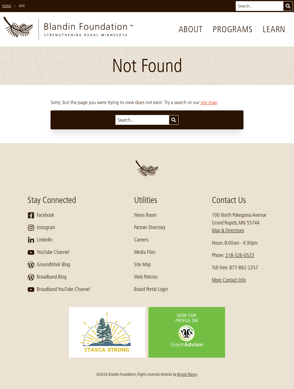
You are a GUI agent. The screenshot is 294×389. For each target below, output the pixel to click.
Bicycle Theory (187, 374)
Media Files (144, 252)
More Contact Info (229, 280)
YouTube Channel (48, 252)
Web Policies (146, 277)
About (191, 29)
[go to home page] (68, 29)
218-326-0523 (239, 255)
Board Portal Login (151, 289)
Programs (232, 29)
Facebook (41, 215)
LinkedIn (40, 240)
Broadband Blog (47, 277)
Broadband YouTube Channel (59, 289)
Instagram (41, 227)
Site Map (142, 264)
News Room (145, 215)
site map (209, 102)
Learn (274, 29)
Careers (141, 240)
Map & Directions (228, 230)
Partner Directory (149, 227)
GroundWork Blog (49, 264)
